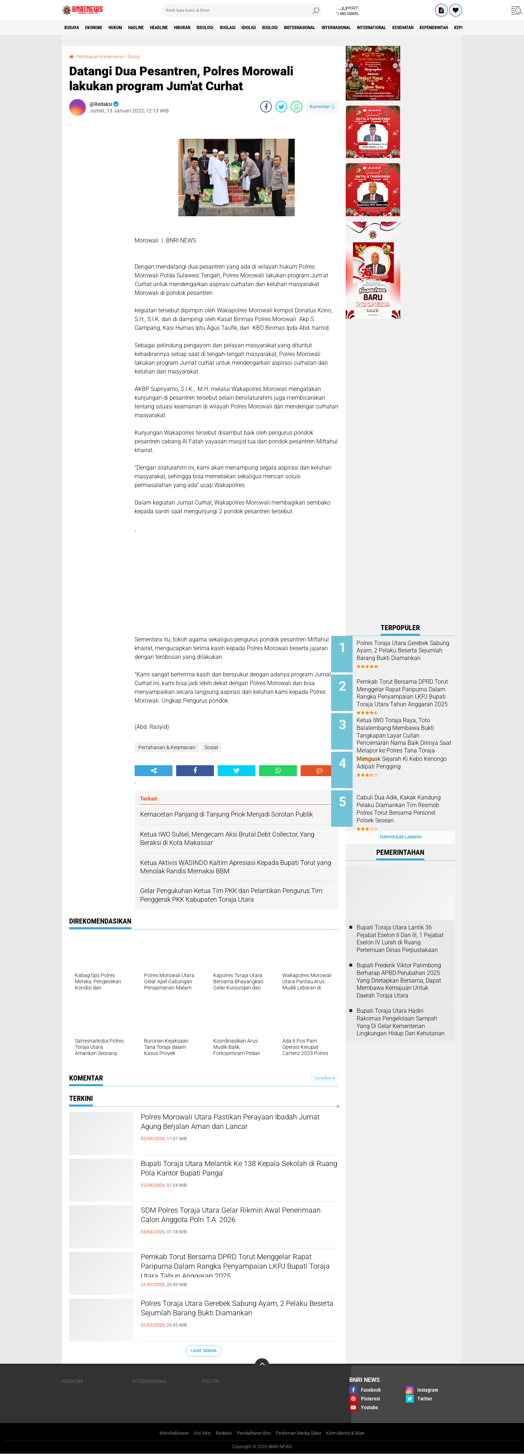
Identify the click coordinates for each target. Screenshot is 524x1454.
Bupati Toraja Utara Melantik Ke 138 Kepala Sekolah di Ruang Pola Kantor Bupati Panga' (230, 1170)
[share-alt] (153, 770)
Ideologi (238, 28)
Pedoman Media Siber (301, 1433)
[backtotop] (262, 1365)
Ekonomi (101, 28)
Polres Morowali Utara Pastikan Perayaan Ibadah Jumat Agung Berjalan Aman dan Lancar (238, 1123)
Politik (210, 1381)
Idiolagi (266, 28)
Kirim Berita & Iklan (352, 1433)
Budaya (74, 28)
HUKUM (127, 28)
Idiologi (318, 28)
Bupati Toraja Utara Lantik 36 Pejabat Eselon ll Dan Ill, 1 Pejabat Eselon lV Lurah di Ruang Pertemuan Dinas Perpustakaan (400, 927)
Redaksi (220, 1433)
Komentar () (322, 106)
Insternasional (355, 28)
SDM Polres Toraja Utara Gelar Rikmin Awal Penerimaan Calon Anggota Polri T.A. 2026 (230, 1217)
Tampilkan (324, 1077)
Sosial (145, 56)
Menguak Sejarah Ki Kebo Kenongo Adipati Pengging (405, 757)
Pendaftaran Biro (252, 1433)
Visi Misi (197, 1433)
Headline (181, 28)
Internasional (400, 28)
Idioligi (292, 28)
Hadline (152, 28)
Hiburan (210, 28)
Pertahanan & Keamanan (106, 56)
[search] (242, 10)
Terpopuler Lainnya (400, 825)
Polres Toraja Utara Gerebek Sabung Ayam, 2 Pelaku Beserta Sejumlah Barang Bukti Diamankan (232, 1316)
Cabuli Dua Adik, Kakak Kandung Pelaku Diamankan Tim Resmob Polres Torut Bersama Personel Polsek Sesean (407, 805)
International (443, 28)
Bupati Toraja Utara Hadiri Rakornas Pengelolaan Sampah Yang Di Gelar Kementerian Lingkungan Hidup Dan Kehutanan (401, 1010)
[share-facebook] (266, 106)
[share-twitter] (281, 106)
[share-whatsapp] (296, 106)
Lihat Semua (204, 1350)
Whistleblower (167, 1433)
